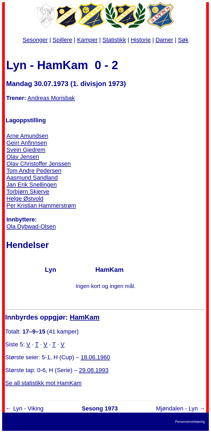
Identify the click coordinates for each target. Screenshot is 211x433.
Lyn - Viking (28, 408)
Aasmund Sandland (32, 177)
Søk (183, 39)
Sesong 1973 (100, 408)
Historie (141, 39)
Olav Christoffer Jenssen (38, 163)
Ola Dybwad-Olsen (31, 226)
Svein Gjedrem (25, 149)
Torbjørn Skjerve (27, 191)
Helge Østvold (24, 198)
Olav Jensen (22, 156)
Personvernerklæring (190, 422)
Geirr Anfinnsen (26, 142)
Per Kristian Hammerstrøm (41, 205)
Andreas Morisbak (51, 98)
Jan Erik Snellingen (31, 184)
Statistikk (114, 39)
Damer (164, 39)
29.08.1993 (93, 370)
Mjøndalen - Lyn (177, 408)
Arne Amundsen (27, 135)
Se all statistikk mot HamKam (43, 383)
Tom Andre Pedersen (33, 170)
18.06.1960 (95, 357)
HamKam (85, 317)
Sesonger (35, 39)
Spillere (62, 39)
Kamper (87, 39)
